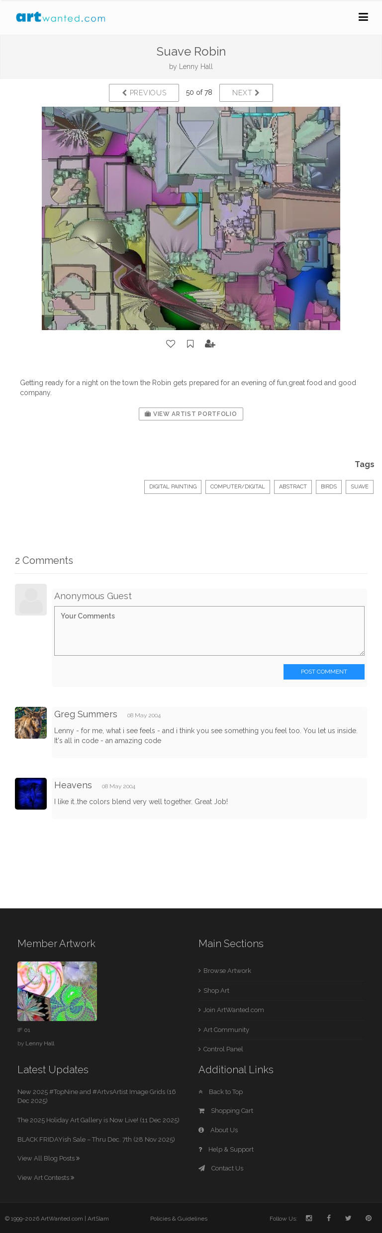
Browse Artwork (227, 970)
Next (246, 93)
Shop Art (216, 990)
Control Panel (223, 1049)
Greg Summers (85, 714)
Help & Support (226, 1149)
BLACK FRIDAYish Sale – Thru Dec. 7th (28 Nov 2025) (96, 1139)
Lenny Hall (196, 66)
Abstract (293, 486)
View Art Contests (45, 1177)
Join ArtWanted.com (233, 1010)
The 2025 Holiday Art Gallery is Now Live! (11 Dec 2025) (98, 1120)
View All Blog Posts (48, 1158)
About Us (218, 1130)
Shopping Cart (225, 1110)
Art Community (226, 1029)
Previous (144, 93)
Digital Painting (172, 486)
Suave (360, 486)
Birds (329, 486)
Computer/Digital (237, 486)
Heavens (74, 785)
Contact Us (220, 1168)
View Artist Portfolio (191, 414)
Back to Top (220, 1092)
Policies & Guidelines (178, 1218)
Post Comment (324, 671)
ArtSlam (98, 1218)
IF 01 (23, 1030)
